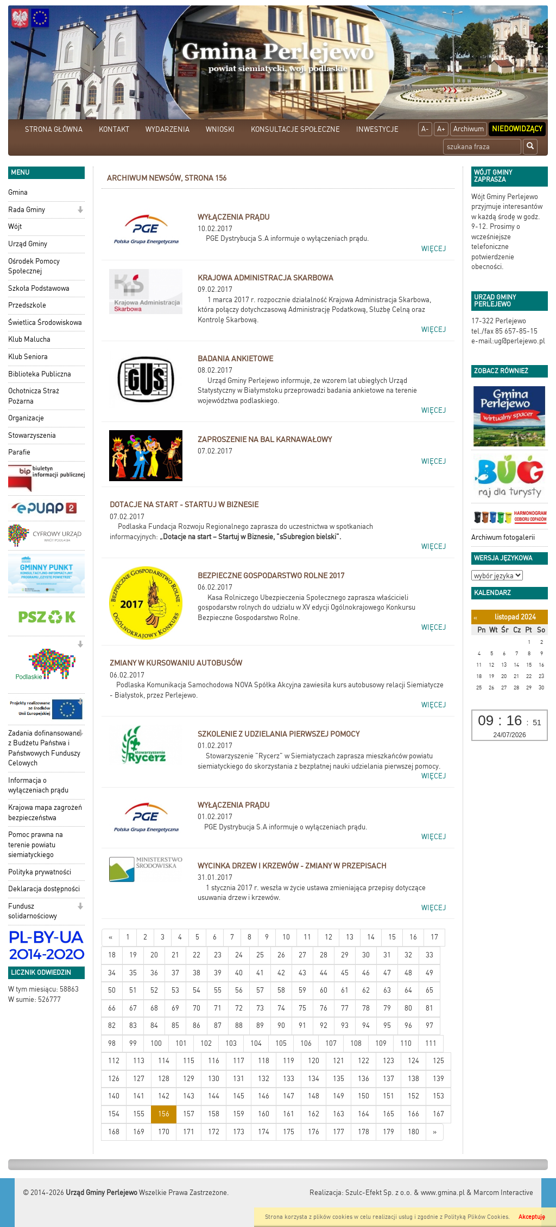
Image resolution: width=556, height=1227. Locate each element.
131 (238, 1079)
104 (256, 1043)
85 (175, 1025)
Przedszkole (27, 305)
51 (133, 990)
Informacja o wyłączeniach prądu (38, 785)
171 (188, 1132)
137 (388, 1079)
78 (366, 1008)
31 (387, 955)
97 (429, 1025)
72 (239, 1008)
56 (239, 990)
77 (345, 1008)
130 (213, 1079)
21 (175, 955)
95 (387, 1025)
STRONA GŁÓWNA (54, 129)
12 (328, 937)
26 (281, 955)
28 (323, 955)
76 (323, 1008)
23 (218, 955)
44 (323, 973)
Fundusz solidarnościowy (32, 911)
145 (238, 1096)
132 (263, 1079)
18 (112, 955)
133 (288, 1079)
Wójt (15, 226)
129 (188, 1079)
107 (331, 1043)
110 (406, 1043)
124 (413, 1061)
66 (112, 1008)
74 (281, 1008)
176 (313, 1132)
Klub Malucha (29, 339)
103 (231, 1043)
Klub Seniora (28, 357)
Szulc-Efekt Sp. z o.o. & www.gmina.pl (405, 1192)
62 (366, 990)
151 (388, 1096)
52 (154, 990)
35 (133, 973)
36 (154, 973)
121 (338, 1061)
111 (431, 1043)
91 (302, 1025)
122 (363, 1061)
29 (345, 955)
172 (213, 1132)
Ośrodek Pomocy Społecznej (34, 266)
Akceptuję (532, 1216)
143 (188, 1096)
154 (113, 1114)
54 (196, 990)
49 (429, 973)
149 (338, 1096)
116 (213, 1061)
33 (429, 955)
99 (133, 1043)
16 (413, 937)
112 (113, 1061)
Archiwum (468, 129)
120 (313, 1061)
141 (138, 1096)
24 (239, 955)
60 (323, 990)
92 (323, 1025)
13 (349, 937)
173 (238, 1132)
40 (239, 973)
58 (281, 990)
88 (239, 1025)
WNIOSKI (220, 129)
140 (113, 1096)
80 (408, 1008)
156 (163, 1114)
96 (408, 1025)
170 (163, 1132)
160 (263, 1114)
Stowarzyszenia (32, 435)
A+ (441, 129)
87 (218, 1025)
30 (366, 955)
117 (238, 1061)
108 (356, 1043)
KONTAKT (114, 129)
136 (363, 1079)
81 (429, 1008)
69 (175, 1008)
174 (263, 1132)
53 (175, 990)
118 (263, 1061)
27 (302, 955)
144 (213, 1096)
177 (338, 1132)
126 (113, 1079)
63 (387, 990)
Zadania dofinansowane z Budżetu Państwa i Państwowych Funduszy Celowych (44, 748)
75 (302, 1008)
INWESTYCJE (377, 129)
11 (307, 937)
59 (302, 990)
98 (112, 1043)
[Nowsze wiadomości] (110, 938)
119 (288, 1061)
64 (408, 990)
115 (188, 1061)
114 (163, 1061)
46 (366, 973)
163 (338, 1114)
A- (425, 129)
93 (345, 1025)
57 (260, 990)
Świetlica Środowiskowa (45, 322)
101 (181, 1043)
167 (438, 1114)
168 (113, 1132)
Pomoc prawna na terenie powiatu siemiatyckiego (35, 844)
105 (281, 1043)
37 (175, 973)
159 (238, 1114)
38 (196, 973)
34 (112, 973)
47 (387, 973)
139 (438, 1079)
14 (371, 937)
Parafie (19, 452)
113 (138, 1061)
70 (196, 1008)
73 (260, 1008)
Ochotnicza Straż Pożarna (33, 396)
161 (288, 1114)
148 (313, 1096)
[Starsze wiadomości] (435, 1132)
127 (138, 1079)
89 (260, 1025)
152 (413, 1096)
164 (363, 1114)
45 (345, 973)
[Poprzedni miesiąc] (475, 618)
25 (260, 955)
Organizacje (26, 418)
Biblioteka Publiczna (39, 374)
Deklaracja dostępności (44, 889)
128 (163, 1079)
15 (392, 937)
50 (112, 990)
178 (363, 1132)
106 (306, 1043)
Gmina (18, 192)
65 (429, 990)
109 (381, 1043)
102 (206, 1043)
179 (388, 1132)
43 (302, 973)
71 (218, 1008)
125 (438, 1061)
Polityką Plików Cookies (476, 1216)
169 (138, 1132)
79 (387, 1008)
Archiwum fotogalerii (503, 537)
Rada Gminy (26, 210)
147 (288, 1096)
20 (154, 955)
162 (313, 1114)
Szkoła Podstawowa (39, 288)
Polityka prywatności (39, 872)
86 (196, 1025)
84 (154, 1025)
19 (133, 955)
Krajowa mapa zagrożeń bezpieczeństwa (45, 812)
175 (288, 1132)
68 (154, 1008)
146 (263, 1096)
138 (413, 1079)
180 (413, 1132)
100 (156, 1043)
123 (388, 1061)
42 (281, 973)
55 (218, 990)
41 (260, 973)
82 (112, 1025)
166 (413, 1114)
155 (138, 1114)
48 (408, 973)
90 (281, 1025)
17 (434, 937)
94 (366, 1025)
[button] (80, 211)
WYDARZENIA (167, 129)
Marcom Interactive (503, 1192)
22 (196, 955)
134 (313, 1079)
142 (163, 1096)
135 (338, 1079)
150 (363, 1096)
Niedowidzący (517, 129)
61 (345, 990)
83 (133, 1025)
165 (388, 1114)
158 (213, 1114)
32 (408, 955)
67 (133, 1008)
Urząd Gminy (27, 244)
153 (438, 1096)
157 (188, 1114)
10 (286, 937)
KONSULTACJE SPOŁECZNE (295, 129)
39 (218, 973)
